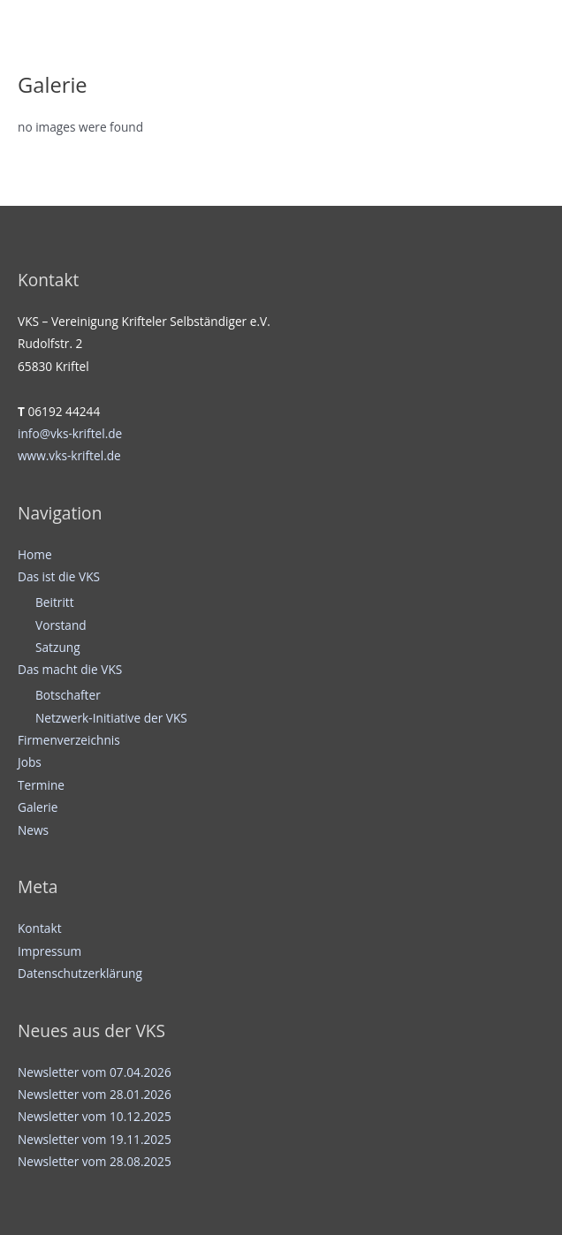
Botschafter (68, 694)
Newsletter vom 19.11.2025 (94, 1139)
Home (35, 554)
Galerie (37, 807)
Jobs (30, 762)
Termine (41, 785)
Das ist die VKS (59, 576)
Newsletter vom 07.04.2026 (94, 1072)
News (33, 830)
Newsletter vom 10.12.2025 (94, 1116)
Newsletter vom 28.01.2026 (94, 1094)
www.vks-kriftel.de (69, 455)
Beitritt (54, 602)
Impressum (49, 951)
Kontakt (40, 928)
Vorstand (61, 625)
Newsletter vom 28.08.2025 (94, 1161)
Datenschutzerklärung (80, 973)
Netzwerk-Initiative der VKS (111, 717)
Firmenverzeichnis (69, 739)
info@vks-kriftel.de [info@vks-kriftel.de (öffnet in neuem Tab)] (70, 433)
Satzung (57, 647)
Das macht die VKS (70, 669)
